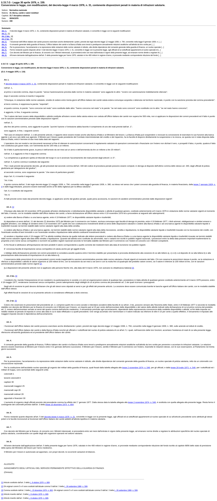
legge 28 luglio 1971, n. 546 (183, 367)
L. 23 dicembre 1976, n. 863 (41, 490)
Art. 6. (8, 413)
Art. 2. (8, 207)
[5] (16, 301)
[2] (41, 264)
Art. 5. (8, 357)
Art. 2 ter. (9, 301)
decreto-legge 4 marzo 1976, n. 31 (21, 84)
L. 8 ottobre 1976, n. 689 (40, 482)
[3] (133, 268)
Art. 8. (8, 442)
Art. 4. (8, 341)
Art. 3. (8, 322)
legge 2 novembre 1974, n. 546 (136, 367)
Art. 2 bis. (9, 276)
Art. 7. (8, 427)
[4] (16, 276)
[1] (13, 207)
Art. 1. (6, 80)
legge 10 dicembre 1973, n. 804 (59, 404)
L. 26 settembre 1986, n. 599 (75, 486)
